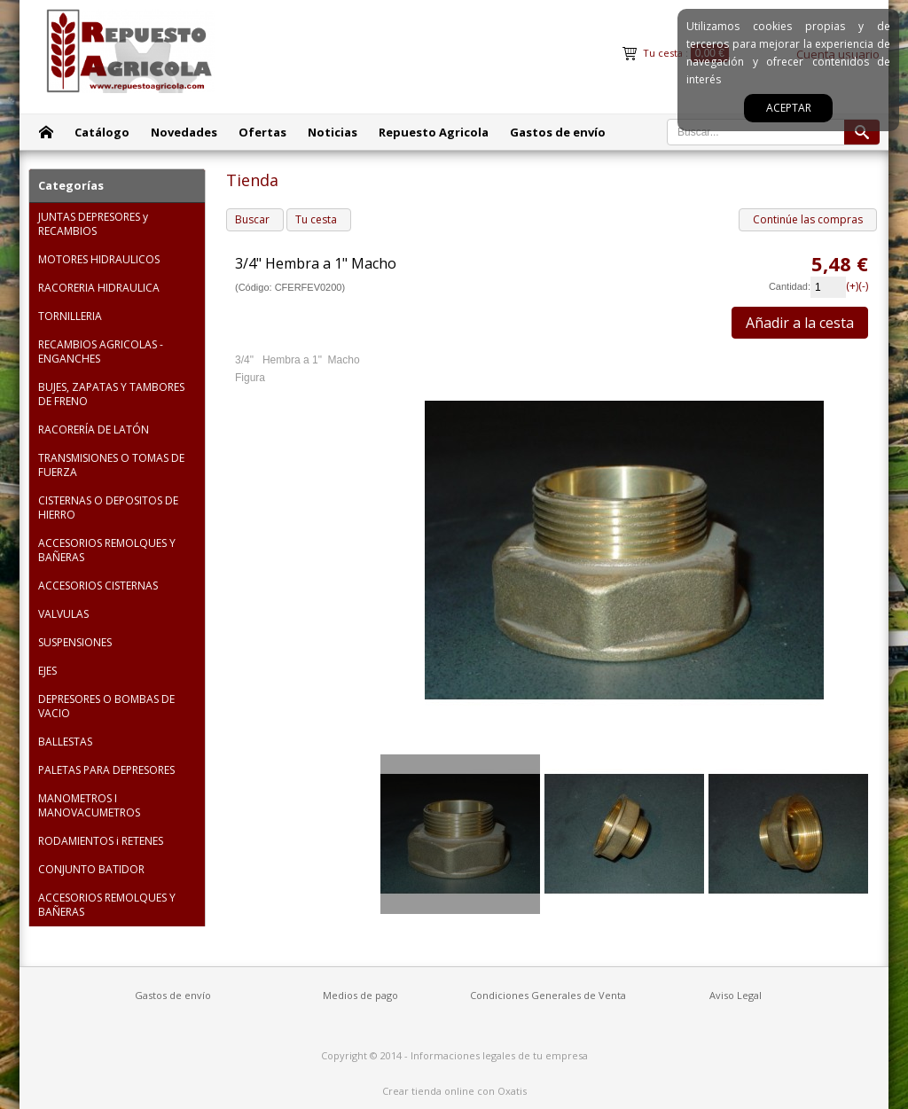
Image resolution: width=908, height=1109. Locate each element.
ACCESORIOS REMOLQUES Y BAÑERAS (107, 550)
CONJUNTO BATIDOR (91, 869)
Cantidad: (789, 286)
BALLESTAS (65, 741)
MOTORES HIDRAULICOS (99, 259)
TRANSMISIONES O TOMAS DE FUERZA (111, 465)
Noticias (332, 132)
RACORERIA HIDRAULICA (99, 287)
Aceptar (788, 107)
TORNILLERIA (70, 316)
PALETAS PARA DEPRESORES (106, 769)
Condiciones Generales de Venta (548, 995)
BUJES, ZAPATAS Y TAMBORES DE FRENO (111, 394)
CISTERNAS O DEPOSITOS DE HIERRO (108, 507)
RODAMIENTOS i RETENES (100, 840)
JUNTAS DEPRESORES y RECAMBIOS (93, 223)
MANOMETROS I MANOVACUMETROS (89, 805)
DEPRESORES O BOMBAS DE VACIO (106, 706)
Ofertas (262, 132)
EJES (47, 670)
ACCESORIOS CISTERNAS (98, 585)
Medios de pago (360, 995)
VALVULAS (63, 613)
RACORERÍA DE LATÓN (93, 429)
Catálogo (101, 132)
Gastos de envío (558, 132)
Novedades (184, 132)
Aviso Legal (735, 995)
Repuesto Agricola (434, 132)
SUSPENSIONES (75, 642)
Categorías (71, 185)
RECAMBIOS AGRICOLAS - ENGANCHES (100, 351)
